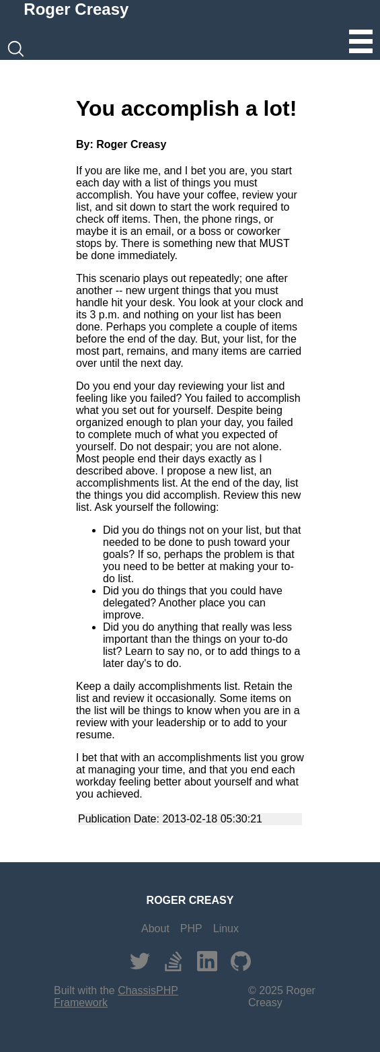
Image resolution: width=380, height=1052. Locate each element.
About (155, 928)
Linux (226, 928)
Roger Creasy (76, 9)
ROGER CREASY (190, 900)
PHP (191, 928)
